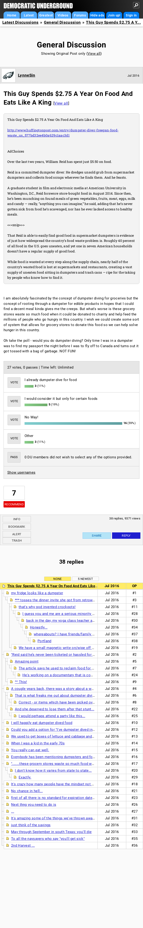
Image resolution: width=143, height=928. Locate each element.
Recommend (14, 504)
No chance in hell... (27, 791)
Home (11, 15)
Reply (126, 535)
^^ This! (21, 682)
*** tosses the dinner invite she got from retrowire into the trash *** (70, 600)
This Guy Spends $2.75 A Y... (113, 22)
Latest (29, 15)
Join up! (114, 15)
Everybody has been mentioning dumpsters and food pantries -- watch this (71, 757)
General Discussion (62, 22)
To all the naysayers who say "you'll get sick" (48, 839)
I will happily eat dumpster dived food (41, 723)
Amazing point (26, 661)
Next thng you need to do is (33, 804)
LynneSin (26, 75)
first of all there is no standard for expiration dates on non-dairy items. (69, 798)
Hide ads (97, 15)
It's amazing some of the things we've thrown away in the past (62, 818)
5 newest (85, 579)
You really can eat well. (30, 750)
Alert (16, 534)
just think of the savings (31, 825)
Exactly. (25, 777)
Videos (63, 15)
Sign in (131, 15)
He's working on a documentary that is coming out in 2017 (70, 675)
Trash (17, 540)
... (12, 811)
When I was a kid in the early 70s (38, 743)
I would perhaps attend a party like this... (52, 716)
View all (94, 53)
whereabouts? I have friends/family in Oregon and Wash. (80, 634)
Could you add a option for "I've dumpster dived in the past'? (60, 729)
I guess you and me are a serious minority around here (67, 614)
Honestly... (38, 627)
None (57, 579)
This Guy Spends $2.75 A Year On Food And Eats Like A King (57, 586)
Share (97, 535)
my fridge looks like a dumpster (37, 593)
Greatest (46, 15)
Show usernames (21, 472)
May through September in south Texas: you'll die (51, 832)
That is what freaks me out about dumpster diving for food (63, 695)
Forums (80, 15)
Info (16, 519)
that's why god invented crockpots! (47, 607)
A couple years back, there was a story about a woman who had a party (69, 689)
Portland (44, 641)
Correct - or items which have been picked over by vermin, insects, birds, (78, 702)
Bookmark (16, 526)
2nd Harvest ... (23, 845)
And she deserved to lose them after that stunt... (54, 709)
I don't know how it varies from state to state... (53, 770)
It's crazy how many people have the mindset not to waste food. (63, 784)
